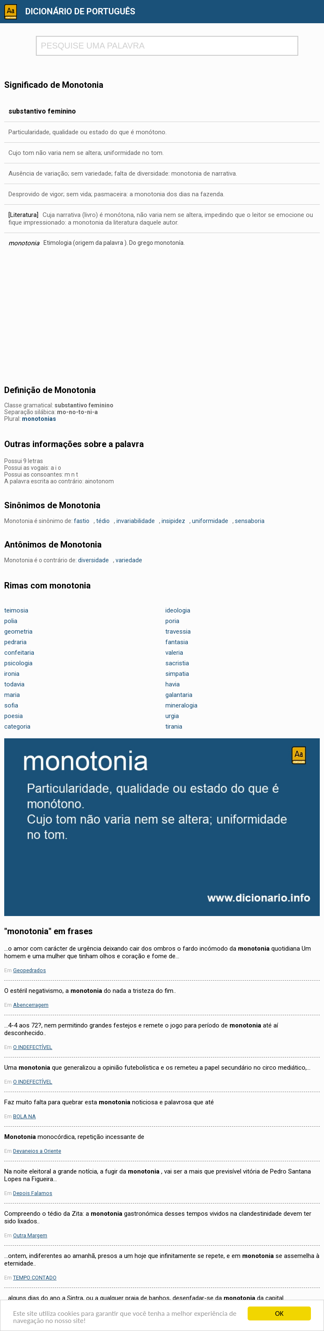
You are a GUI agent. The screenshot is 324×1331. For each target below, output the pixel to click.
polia (10, 621)
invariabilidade (135, 521)
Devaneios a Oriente (37, 1151)
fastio (81, 521)
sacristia (177, 663)
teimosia (16, 610)
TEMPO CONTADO (35, 1277)
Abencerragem (31, 1005)
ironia (11, 674)
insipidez (173, 521)
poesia (13, 716)
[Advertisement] (162, 319)
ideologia (177, 610)
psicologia (18, 663)
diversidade (93, 560)
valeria (174, 652)
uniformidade (210, 521)
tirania (173, 726)
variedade (129, 560)
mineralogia (181, 705)
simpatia (177, 674)
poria (172, 621)
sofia (11, 705)
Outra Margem (30, 1235)
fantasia (176, 642)
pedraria (15, 642)
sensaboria (250, 521)
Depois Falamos (32, 1193)
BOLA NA (24, 1116)
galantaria (178, 695)
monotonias (39, 418)
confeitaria (19, 652)
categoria (17, 726)
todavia (14, 684)
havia (172, 684)
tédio (103, 521)
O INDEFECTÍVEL (32, 1047)
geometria (18, 631)
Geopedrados (29, 970)
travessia (178, 631)
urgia (172, 716)
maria (12, 695)
